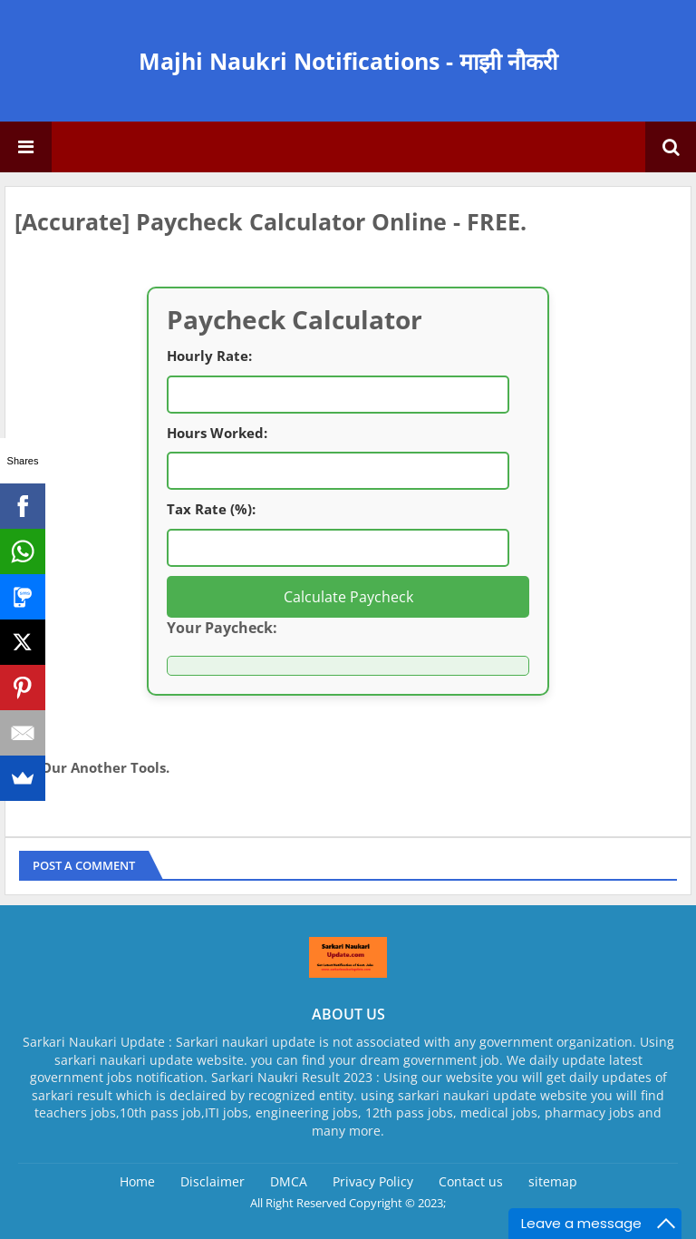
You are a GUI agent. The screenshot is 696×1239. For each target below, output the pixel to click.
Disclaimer (212, 1181)
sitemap (552, 1181)
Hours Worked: (217, 433)
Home (137, 1181)
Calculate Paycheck (348, 597)
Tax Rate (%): (211, 509)
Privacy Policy (373, 1181)
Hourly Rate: (209, 355)
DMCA (288, 1181)
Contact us (471, 1181)
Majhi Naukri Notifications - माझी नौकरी (348, 60)
